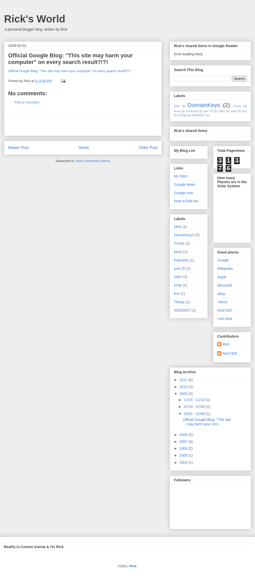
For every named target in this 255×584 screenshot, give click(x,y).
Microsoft (224, 285)
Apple (221, 277)
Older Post (148, 147)
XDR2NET (198, 115)
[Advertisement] (83, 124)
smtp (234, 111)
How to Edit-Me (186, 201)
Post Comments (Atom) (93, 161)
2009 (184, 394)
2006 (184, 448)
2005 (184, 455)
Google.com (183, 193)
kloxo (177, 111)
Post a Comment (27, 102)
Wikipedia (225, 269)
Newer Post (18, 147)
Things (182, 115)
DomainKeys (204, 105)
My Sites (181, 176)
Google (223, 260)
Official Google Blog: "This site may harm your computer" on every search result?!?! (70, 58)
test (244, 111)
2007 (184, 442)
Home (84, 147)
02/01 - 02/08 (195, 414)
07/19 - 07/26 (195, 407)
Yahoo (222, 302)
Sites (222, 111)
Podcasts (192, 111)
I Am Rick (224, 319)
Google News (184, 184)
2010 (184, 387)
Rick (225, 344)
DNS (177, 106)
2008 (184, 435)
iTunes (237, 106)
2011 (184, 380)
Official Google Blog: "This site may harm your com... (207, 422)
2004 (184, 462)
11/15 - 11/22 (195, 400)
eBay (221, 294)
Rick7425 (224, 310)
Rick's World (34, 18)
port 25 (208, 111)
